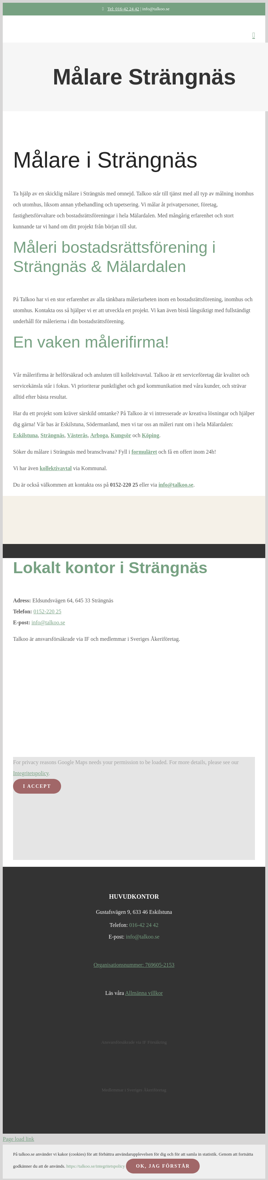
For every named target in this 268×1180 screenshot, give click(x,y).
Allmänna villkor (144, 993)
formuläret (144, 452)
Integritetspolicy (31, 773)
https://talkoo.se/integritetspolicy (95, 1166)
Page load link (18, 1139)
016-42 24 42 (143, 925)
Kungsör (121, 435)
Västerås (77, 435)
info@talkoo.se (176, 485)
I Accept (37, 786)
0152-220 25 (47, 611)
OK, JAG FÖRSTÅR (163, 1166)
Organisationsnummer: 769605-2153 (134, 965)
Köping (150, 435)
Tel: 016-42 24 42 (118, 8)
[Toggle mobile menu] (253, 35)
